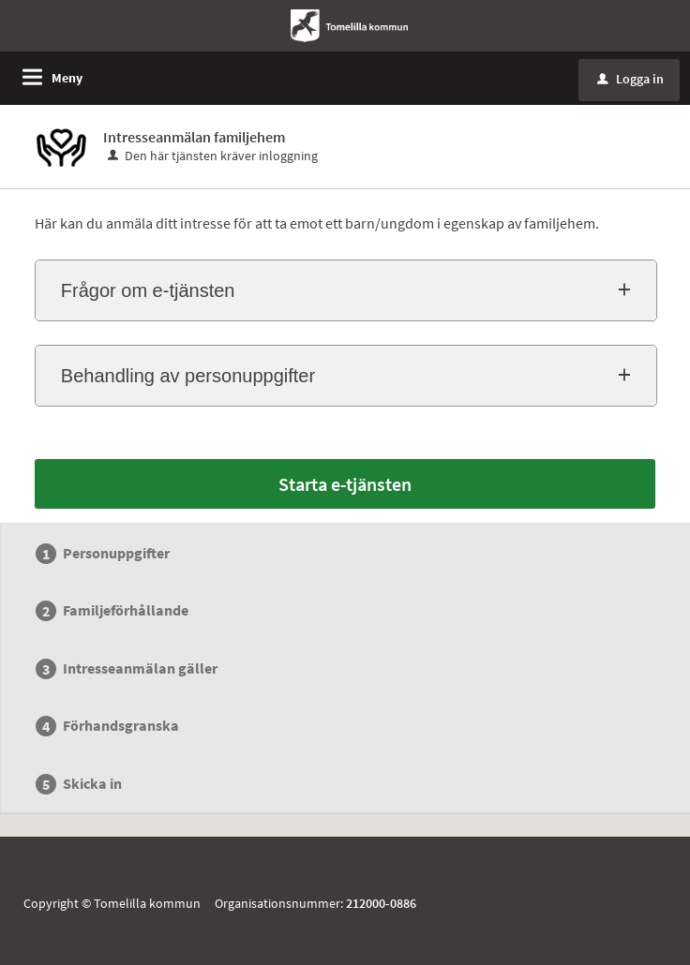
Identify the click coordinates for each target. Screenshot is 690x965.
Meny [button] (67, 77)
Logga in (630, 78)
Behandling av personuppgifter (188, 375)
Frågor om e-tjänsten (148, 290)
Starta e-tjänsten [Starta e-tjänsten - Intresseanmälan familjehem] (345, 484)
